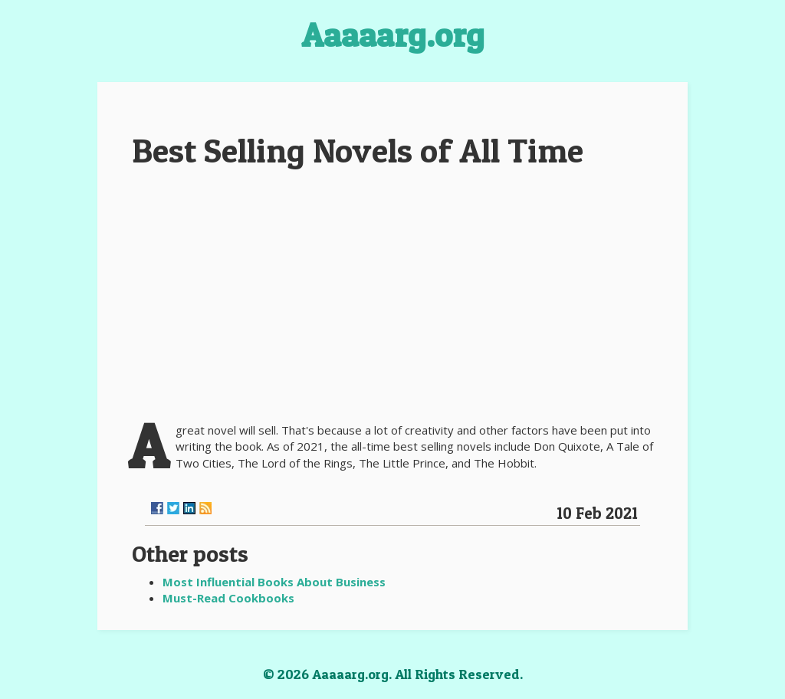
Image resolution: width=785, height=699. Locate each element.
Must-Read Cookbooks (228, 597)
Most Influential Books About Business (274, 581)
